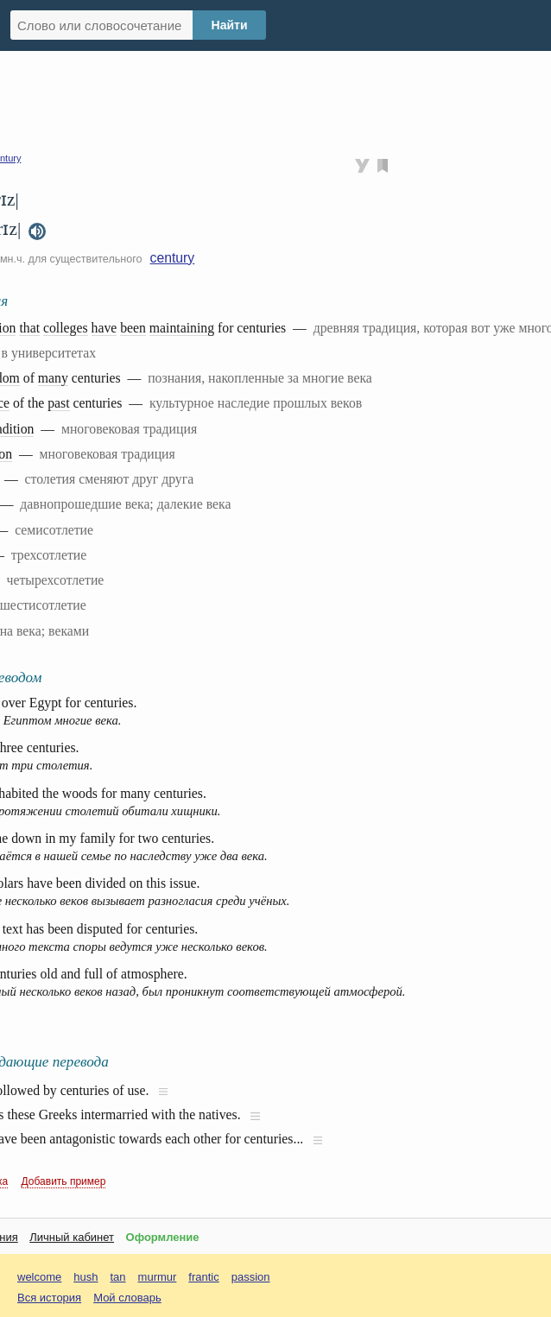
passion (250, 1276)
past (58, 403)
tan (118, 1276)
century (172, 257)
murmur (157, 1276)
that (29, 327)
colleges (65, 327)
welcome (39, 1276)
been (133, 327)
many (53, 377)
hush (85, 1276)
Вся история (49, 1297)
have (104, 327)
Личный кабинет (71, 1237)
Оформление (163, 1237)
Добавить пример (64, 1181)
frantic (203, 1276)
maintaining (181, 327)
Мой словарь (127, 1297)
